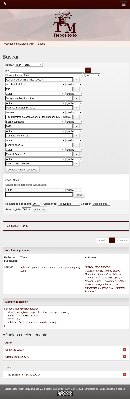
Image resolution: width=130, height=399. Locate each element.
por (7, 70)
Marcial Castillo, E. (95, 281)
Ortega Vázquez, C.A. (106, 284)
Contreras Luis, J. (94, 277)
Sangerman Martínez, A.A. (99, 288)
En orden (86, 203)
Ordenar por (50, 203)
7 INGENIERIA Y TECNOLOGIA (22, 374)
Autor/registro (13, 209)
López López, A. (114, 277)
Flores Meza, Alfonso (109, 274)
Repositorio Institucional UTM (18, 43)
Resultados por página (18, 203)
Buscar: (9, 65)
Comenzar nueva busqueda (22, 169)
